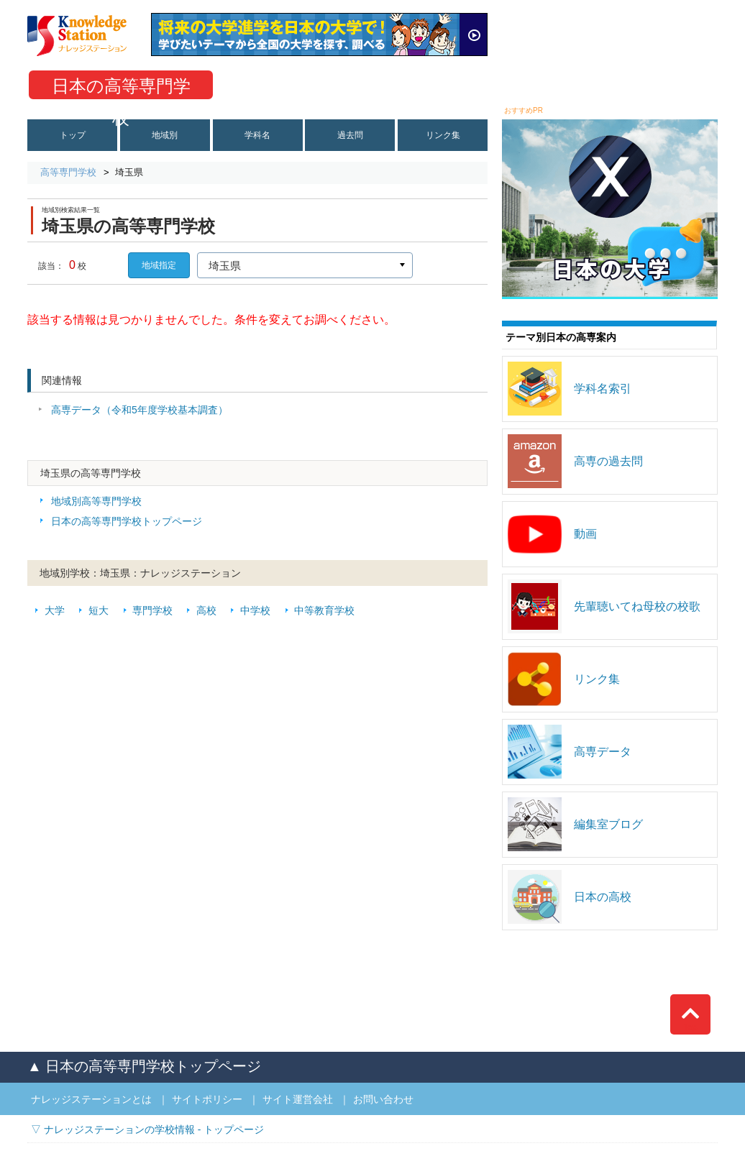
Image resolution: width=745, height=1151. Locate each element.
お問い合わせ (383, 1099)
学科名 (257, 135)
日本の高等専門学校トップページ (126, 521)
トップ (73, 135)
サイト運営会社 (297, 1099)
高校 (206, 610)
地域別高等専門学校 (96, 501)
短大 (98, 610)
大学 (55, 610)
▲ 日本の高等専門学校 (144, 1066)
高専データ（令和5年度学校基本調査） (139, 410)
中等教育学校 (324, 610)
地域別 (165, 135)
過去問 (350, 135)
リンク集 (443, 135)
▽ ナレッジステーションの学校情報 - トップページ (147, 1129)
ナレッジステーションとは (91, 1099)
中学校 (255, 610)
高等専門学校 (68, 172)
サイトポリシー (207, 1099)
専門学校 (152, 610)
